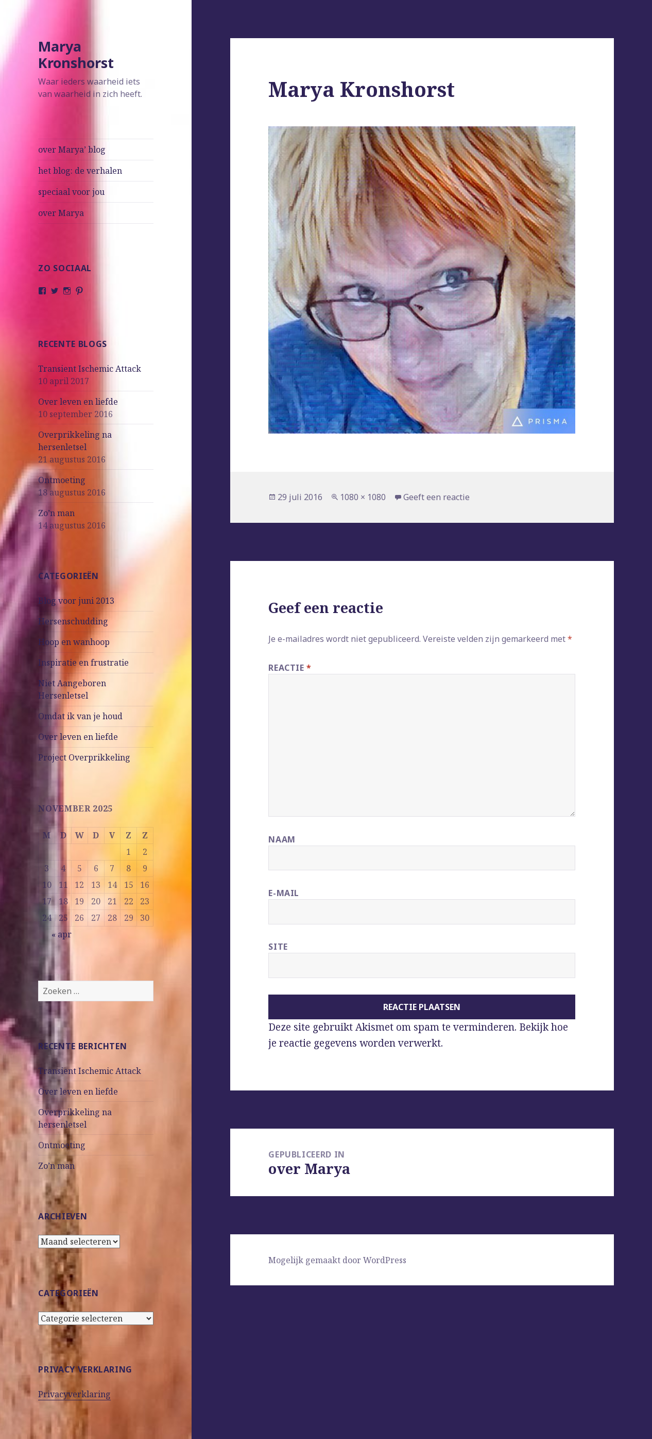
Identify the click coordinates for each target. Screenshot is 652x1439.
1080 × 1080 (363, 497)
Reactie (290, 667)
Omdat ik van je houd (80, 716)
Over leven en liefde (78, 401)
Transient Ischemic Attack (89, 368)
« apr (62, 934)
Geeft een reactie (436, 497)
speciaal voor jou (71, 191)
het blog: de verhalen (80, 170)
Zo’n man (56, 513)
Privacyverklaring (74, 1394)
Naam (282, 839)
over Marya (61, 213)
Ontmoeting (61, 480)
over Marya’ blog (72, 149)
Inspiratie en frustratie (83, 662)
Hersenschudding (73, 621)
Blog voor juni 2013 (76, 600)
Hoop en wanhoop (74, 642)
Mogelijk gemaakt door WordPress (337, 1260)
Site (278, 946)
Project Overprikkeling (84, 757)
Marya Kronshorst (76, 54)
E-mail (283, 893)
